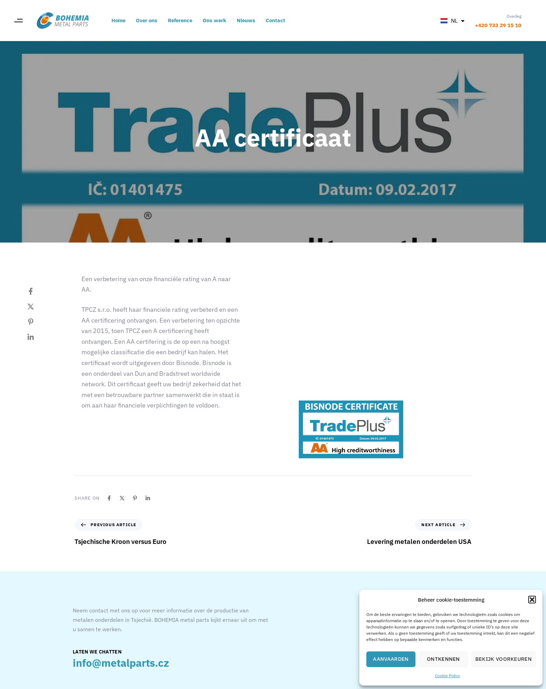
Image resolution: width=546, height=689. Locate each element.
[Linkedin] (37, 337)
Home (118, 20)
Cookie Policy (447, 675)
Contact (275, 20)
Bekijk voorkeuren (503, 659)
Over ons (146, 20)
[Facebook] (37, 291)
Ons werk (214, 20)
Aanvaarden (390, 659)
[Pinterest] (37, 321)
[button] (532, 599)
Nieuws (246, 20)
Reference (180, 20)
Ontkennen (443, 659)
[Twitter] (37, 306)
